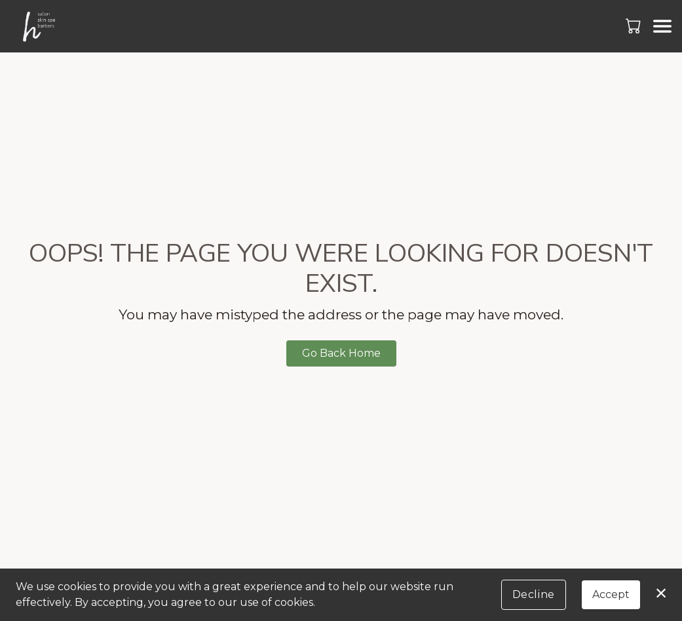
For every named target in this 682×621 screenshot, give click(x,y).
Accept (611, 594)
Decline (533, 594)
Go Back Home (341, 353)
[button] (634, 25)
